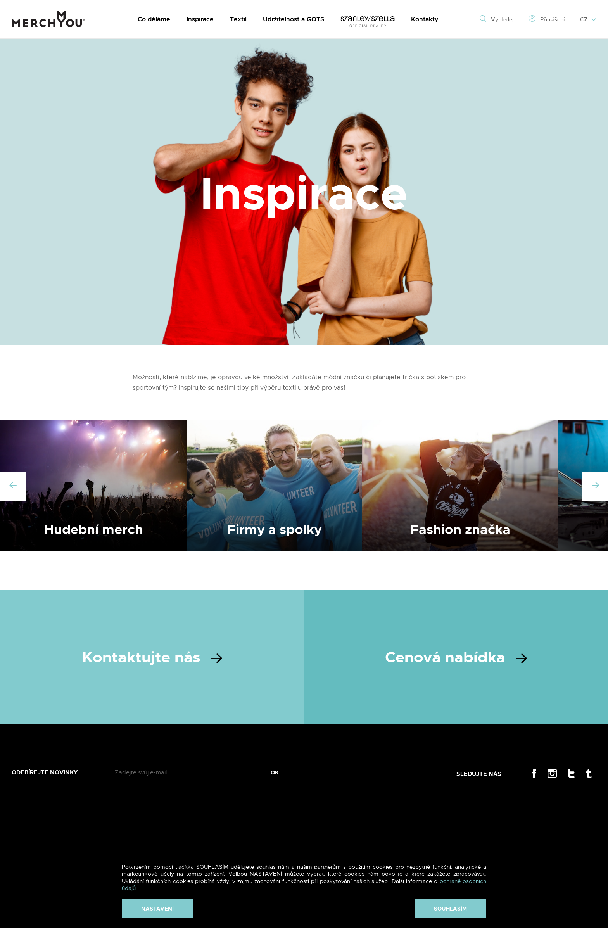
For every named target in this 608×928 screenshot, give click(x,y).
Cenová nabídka (456, 657)
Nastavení (157, 908)
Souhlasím (450, 908)
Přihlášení (547, 19)
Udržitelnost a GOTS (293, 19)
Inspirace (200, 19)
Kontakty (425, 19)
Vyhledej (496, 19)
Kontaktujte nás (152, 657)
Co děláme (154, 19)
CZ (588, 19)
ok (275, 772)
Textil (238, 19)
